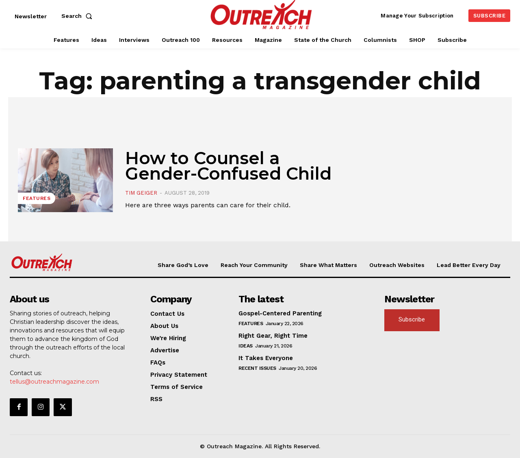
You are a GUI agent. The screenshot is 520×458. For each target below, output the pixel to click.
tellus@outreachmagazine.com (54, 381)
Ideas (245, 346)
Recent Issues (257, 368)
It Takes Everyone (265, 358)
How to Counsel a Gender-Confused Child (228, 166)
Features (36, 198)
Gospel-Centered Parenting (280, 313)
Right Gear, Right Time (273, 335)
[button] (78, 15)
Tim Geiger (141, 193)
